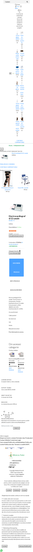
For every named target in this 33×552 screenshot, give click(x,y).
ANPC (28, 444)
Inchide (9, 490)
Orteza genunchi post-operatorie (7, 188)
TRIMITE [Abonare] (16, 428)
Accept (24, 490)
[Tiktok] (13, 467)
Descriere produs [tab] (16, 267)
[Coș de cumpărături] (19, 10)
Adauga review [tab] (16, 290)
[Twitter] (10, 467)
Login (19, 440)
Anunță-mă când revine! (16, 236)
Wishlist (7, 440)
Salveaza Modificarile (25, 546)
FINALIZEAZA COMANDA (7, 164)
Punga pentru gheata (17, 71)
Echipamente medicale (20, 145)
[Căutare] (27, 2)
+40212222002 (16, 460)
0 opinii (14, 234)
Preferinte (16, 490)
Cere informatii (15, 253)
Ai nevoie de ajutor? (16, 244)
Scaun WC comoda (23, 187)
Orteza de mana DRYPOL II (22, 107)
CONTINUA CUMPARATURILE (8, 167)
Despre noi (3, 438)
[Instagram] (12, 467)
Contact (2, 440)
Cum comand (4, 442)
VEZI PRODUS (11, 369)
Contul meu (13, 440)
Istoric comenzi (11, 438)
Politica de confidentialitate (16, 442)
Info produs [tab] (15, 281)
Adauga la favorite (14, 251)
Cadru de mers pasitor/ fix (22, 39)
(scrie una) (16, 234)
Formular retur (20, 438)
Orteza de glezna (17, 87)
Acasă (10, 145)
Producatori (29, 438)
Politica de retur (9, 444)
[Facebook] (9, 467)
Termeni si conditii (19, 444)
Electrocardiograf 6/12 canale (20, 153)
